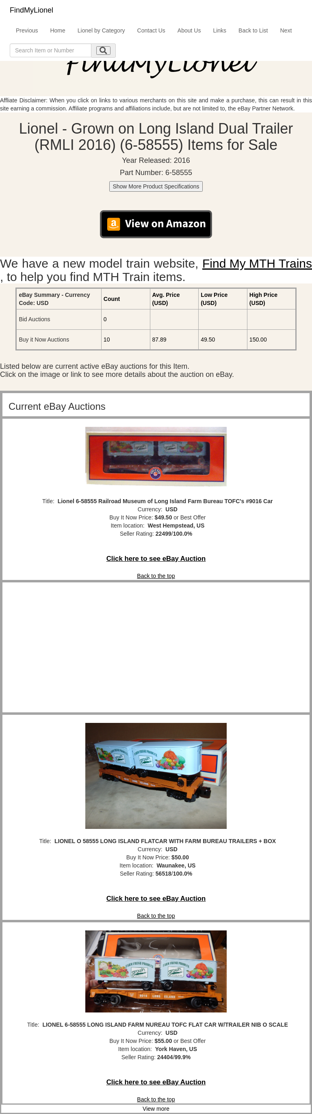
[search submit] (103, 50)
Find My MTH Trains (257, 263)
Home (57, 30)
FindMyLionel (31, 10)
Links (219, 30)
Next (286, 30)
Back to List (253, 30)
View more (156, 1108)
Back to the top (156, 576)
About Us (189, 30)
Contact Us (151, 30)
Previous (27, 30)
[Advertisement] (156, 647)
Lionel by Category (101, 30)
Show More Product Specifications (156, 186)
